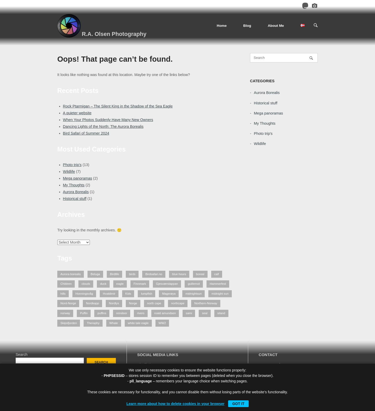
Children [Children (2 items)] (66, 283)
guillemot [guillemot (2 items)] (194, 283)
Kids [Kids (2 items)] (128, 293)
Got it (238, 404)
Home (222, 26)
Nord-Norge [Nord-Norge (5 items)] (68, 303)
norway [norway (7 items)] (65, 313)
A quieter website (77, 113)
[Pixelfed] (314, 7)
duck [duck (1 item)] (103, 283)
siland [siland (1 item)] (221, 313)
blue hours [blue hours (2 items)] (179, 274)
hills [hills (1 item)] (63, 293)
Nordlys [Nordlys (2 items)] (114, 303)
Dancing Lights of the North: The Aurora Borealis (103, 126)
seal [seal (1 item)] (204, 313)
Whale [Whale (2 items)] (113, 323)
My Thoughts (74, 185)
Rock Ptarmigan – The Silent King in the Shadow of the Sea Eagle (118, 106)
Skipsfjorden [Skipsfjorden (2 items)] (68, 323)
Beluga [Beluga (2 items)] (95, 274)
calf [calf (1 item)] (216, 274)
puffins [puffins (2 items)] (101, 313)
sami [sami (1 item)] (189, 313)
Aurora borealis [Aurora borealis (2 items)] (70, 274)
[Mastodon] (305, 7)
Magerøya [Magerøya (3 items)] (169, 293)
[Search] (311, 58)
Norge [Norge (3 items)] (133, 303)
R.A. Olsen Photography (114, 34)
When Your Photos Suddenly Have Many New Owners (108, 120)
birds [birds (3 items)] (132, 274)
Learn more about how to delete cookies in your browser (175, 404)
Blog (247, 26)
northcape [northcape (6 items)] (177, 303)
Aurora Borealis (76, 192)
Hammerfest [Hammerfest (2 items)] (218, 283)
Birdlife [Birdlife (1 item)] (114, 274)
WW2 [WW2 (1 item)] (162, 323)
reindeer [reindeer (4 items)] (121, 313)
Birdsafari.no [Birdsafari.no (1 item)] (153, 274)
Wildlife (69, 171)
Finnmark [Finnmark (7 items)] (140, 283)
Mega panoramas (77, 178)
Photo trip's (72, 165)
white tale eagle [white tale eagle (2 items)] (138, 323)
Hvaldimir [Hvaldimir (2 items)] (109, 293)
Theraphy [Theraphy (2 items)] (93, 323)
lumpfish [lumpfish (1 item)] (146, 293)
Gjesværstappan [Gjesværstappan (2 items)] (167, 283)
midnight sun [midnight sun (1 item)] (219, 293)
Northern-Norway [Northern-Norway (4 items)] (205, 303)
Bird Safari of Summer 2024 (86, 133)
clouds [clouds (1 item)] (86, 283)
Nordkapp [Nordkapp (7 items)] (92, 303)
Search (22, 354)
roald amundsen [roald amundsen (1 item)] (165, 313)
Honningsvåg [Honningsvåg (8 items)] (84, 293)
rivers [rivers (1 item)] (140, 313)
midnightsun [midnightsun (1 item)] (193, 293)
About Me (276, 26)
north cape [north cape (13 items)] (154, 303)
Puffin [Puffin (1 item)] (84, 313)
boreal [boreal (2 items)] (200, 274)
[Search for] (284, 57)
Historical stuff (74, 199)
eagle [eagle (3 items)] (120, 283)
